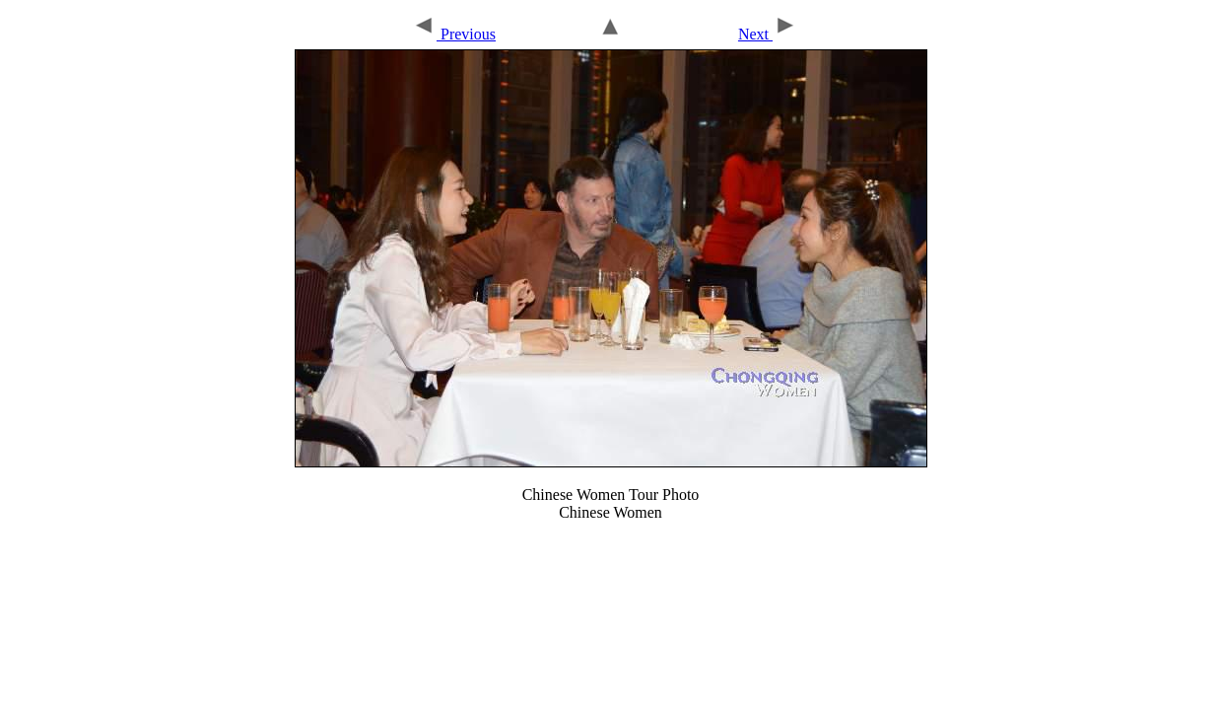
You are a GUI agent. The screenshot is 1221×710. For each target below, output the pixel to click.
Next (767, 34)
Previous (454, 34)
